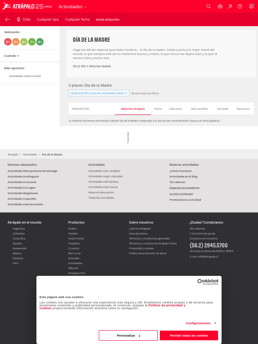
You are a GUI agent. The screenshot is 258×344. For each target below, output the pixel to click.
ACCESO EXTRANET (181, 194)
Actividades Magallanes (23, 193)
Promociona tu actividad (185, 200)
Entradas (73, 258)
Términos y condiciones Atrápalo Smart (153, 243)
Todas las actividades (101, 197)
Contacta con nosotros (204, 238)
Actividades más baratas (103, 181)
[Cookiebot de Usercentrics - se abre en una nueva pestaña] (200, 282)
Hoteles (73, 233)
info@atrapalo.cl (208, 256)
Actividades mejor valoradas (105, 176)
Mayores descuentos (101, 192)
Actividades (30, 154)
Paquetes (74, 243)
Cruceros (73, 248)
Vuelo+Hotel (76, 238)
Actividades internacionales (25, 204)
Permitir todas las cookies (189, 335)
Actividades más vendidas (104, 171)
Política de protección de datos (148, 253)
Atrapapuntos (76, 273)
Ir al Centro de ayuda (202, 233)
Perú (16, 263)
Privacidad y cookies (141, 248)
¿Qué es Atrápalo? (140, 228)
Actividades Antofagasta (23, 176)
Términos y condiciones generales (149, 238)
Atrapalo (13, 154)
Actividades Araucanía (22, 182)
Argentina (19, 228)
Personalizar (128, 335)
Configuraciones (198, 323)
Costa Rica (19, 238)
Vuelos (72, 228)
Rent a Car (74, 253)
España (17, 243)
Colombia (18, 233)
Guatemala (19, 248)
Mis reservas (197, 228)
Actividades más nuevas (103, 187)
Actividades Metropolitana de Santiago (32, 171)
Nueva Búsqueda (108, 19)
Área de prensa (138, 233)
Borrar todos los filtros (145, 93)
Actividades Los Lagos (21, 187)
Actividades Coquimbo (22, 199)
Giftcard (73, 268)
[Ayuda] (239, 6)
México (17, 253)
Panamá (18, 258)
